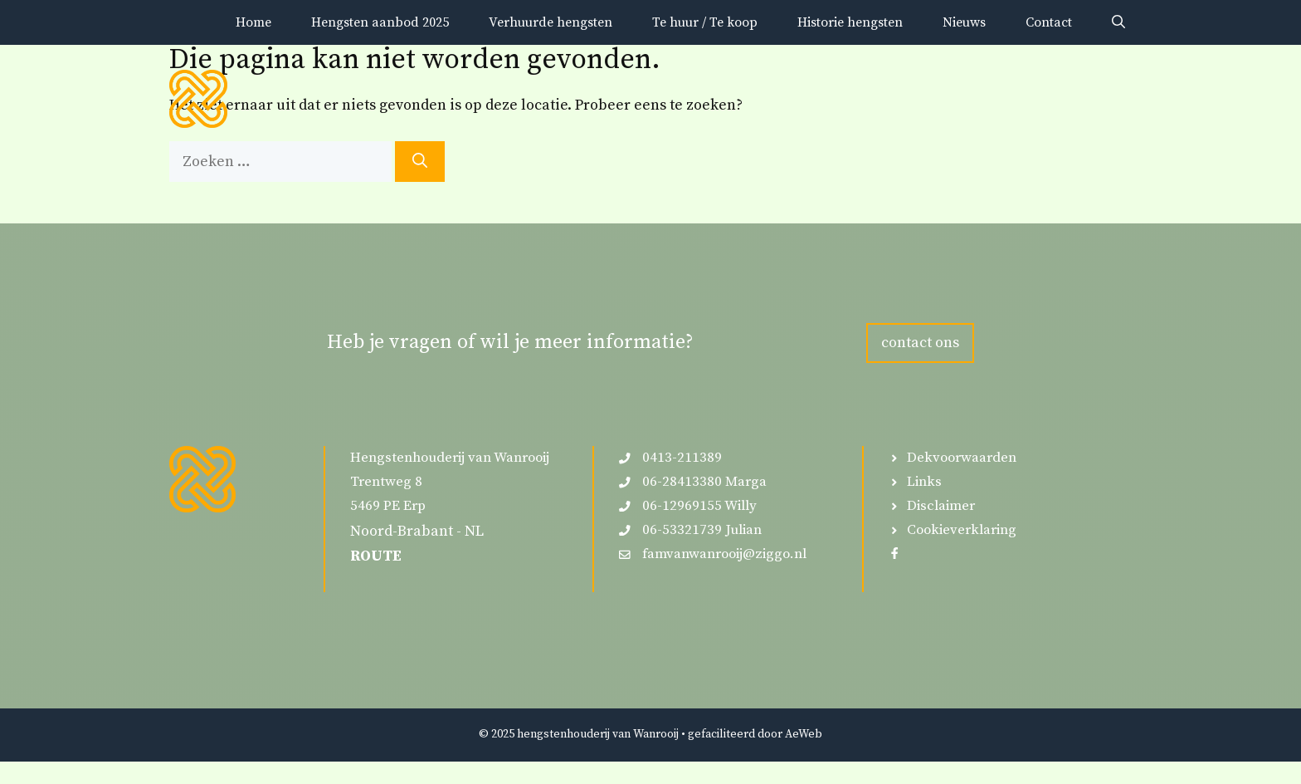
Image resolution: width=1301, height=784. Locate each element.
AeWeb (803, 734)
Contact (1049, 22)
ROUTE (376, 556)
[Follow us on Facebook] (894, 553)
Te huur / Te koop (705, 22)
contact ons (920, 342)
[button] (1118, 22)
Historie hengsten (850, 22)
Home (253, 22)
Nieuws (964, 22)
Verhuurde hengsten (550, 22)
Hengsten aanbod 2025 (380, 22)
